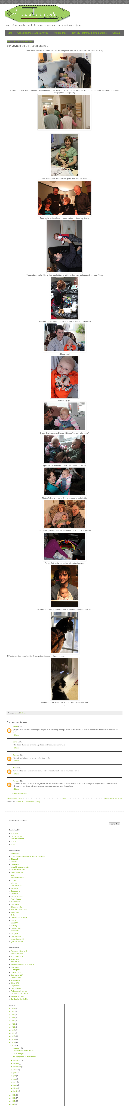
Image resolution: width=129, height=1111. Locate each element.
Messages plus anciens (113, 798)
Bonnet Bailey (16, 978)
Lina (12, 875)
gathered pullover (17, 942)
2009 (14, 1095)
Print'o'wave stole (17, 956)
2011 (14, 1042)
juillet (15, 1073)
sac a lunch (15, 888)
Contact (116, 33)
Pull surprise (15, 970)
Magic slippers (16, 899)
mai (14, 1079)
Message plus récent (14, 798)
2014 (14, 1033)
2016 (14, 1027)
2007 (14, 1101)
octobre (16, 1064)
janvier (16, 1091)
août (15, 1070)
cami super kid (16, 988)
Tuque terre (15, 959)
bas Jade (14, 862)
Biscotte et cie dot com (19, 910)
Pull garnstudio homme (19, 991)
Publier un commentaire (18, 794)
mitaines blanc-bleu (17, 870)
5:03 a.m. (16, 774)
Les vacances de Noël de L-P (23, 1051)
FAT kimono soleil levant (19, 994)
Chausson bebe (16, 907)
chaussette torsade (17, 878)
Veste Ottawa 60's (17, 996)
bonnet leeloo (15, 962)
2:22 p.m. (16, 789)
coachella (14, 894)
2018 (14, 1024)
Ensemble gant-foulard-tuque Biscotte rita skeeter (28, 856)
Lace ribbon (15, 904)
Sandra (15, 755)
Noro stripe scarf (17, 836)
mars (15, 1085)
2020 (14, 1021)
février (15, 1088)
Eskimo (13, 920)
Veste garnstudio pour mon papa (22, 964)
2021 (14, 1018)
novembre (17, 1061)
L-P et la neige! (18, 1054)
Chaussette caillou (17, 954)
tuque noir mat (16, 936)
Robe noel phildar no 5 (19, 951)
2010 (14, 1045)
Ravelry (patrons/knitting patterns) (89, 33)
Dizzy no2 (14, 859)
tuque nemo (15, 864)
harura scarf (15, 854)
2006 (14, 1104)
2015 (14, 1030)
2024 (14, 1009)
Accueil (63, 798)
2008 (14, 1098)
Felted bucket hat (17, 872)
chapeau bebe (16, 928)
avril (15, 1082)
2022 (14, 1015)
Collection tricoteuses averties (32, 33)
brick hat (14, 883)
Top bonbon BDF (17, 975)
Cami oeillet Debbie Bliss (19, 999)
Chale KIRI (15, 983)
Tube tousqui (15, 980)
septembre (17, 1067)
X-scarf (13, 844)
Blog (10, 33)
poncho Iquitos (16, 972)
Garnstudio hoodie (17, 839)
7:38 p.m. (16, 748)
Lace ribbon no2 (16, 886)
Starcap (13, 841)
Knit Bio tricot (60, 33)
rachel (15, 742)
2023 (14, 1012)
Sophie (13, 880)
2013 (14, 1036)
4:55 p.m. (16, 735)
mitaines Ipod (15, 931)
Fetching (14, 926)
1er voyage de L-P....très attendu (24, 1057)
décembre (17, 1048)
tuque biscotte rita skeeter (20, 867)
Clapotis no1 (15, 986)
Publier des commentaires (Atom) (28, 802)
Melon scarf (15, 912)
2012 (14, 1039)
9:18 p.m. (16, 761)
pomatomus (15, 967)
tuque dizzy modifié (17, 939)
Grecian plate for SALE (19, 917)
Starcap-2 (14, 833)
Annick (15, 727)
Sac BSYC (15, 923)
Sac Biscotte (15, 902)
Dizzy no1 (14, 934)
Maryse (15, 781)
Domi (15, 768)
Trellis (13, 915)
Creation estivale (17, 896)
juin (14, 1076)
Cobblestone (15, 891)
